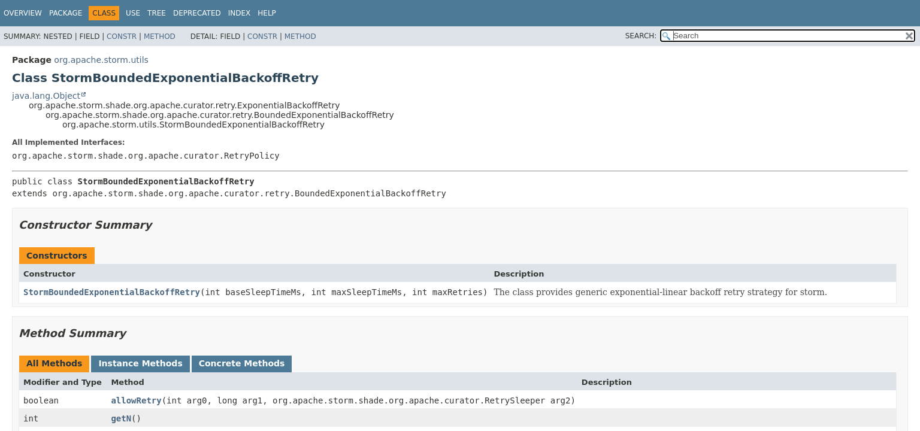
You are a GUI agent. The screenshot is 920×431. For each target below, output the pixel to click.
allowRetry (136, 400)
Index (239, 13)
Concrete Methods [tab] (242, 363)
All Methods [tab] (54, 363)
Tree (156, 13)
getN (121, 418)
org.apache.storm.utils (101, 60)
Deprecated (197, 13)
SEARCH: (641, 36)
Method (159, 36)
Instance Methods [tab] (140, 363)
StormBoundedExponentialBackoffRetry (111, 292)
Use (133, 13)
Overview (23, 13)
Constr (122, 36)
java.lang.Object (46, 96)
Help (267, 13)
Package (65, 13)
